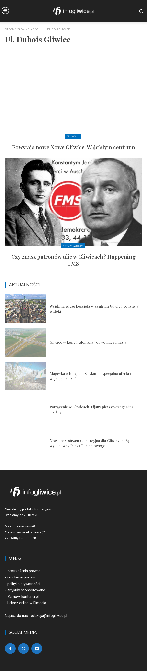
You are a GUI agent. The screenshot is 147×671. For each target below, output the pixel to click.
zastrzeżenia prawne (24, 571)
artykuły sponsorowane (26, 590)
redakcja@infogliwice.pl (48, 615)
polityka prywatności (23, 584)
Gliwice (73, 136)
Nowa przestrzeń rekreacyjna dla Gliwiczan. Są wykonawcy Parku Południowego (89, 443)
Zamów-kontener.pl (23, 596)
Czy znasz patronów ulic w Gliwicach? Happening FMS (73, 260)
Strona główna (17, 29)
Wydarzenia (73, 245)
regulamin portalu (21, 577)
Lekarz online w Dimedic (26, 603)
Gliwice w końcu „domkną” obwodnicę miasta (88, 342)
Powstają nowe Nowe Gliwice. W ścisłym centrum (73, 147)
